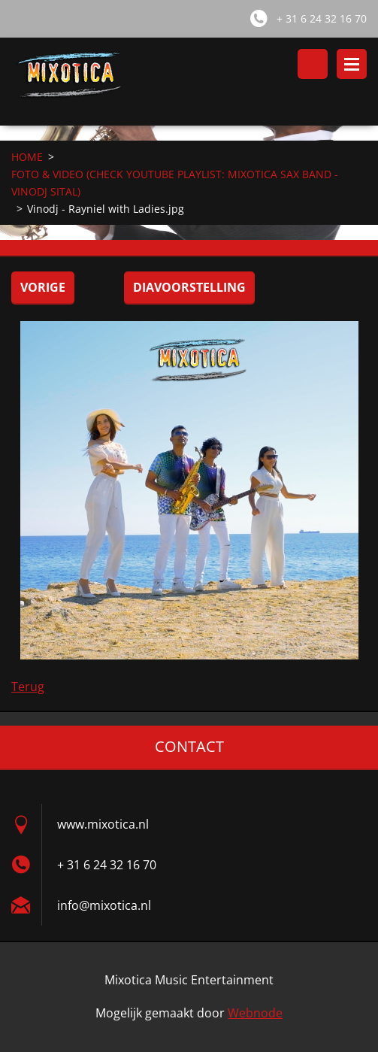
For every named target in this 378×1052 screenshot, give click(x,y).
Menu (352, 64)
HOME (27, 157)
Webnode (255, 1013)
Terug (27, 686)
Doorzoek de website (313, 64)
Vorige (42, 287)
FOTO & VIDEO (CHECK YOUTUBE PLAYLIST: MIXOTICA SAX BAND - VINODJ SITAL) (174, 183)
